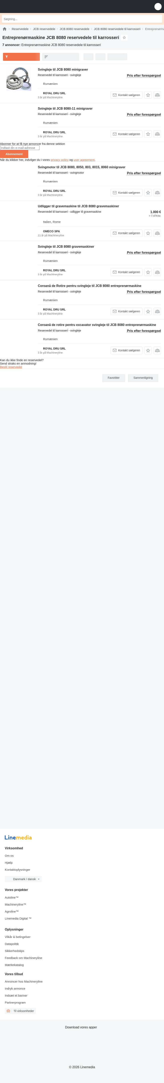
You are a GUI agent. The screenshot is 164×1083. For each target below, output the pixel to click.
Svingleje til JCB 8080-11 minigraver (65, 108)
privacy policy (60, 159)
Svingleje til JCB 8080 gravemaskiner (66, 246)
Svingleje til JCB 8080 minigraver (63, 69)
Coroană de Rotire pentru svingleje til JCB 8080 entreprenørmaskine (89, 286)
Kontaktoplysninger (17, 869)
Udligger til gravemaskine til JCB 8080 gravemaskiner (78, 206)
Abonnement (14, 154)
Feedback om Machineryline (23, 958)
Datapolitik (12, 944)
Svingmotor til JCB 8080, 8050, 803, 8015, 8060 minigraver (81, 167)
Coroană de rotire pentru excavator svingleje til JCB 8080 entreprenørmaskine (97, 325)
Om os (9, 855)
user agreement (84, 159)
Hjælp (9, 862)
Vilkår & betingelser (17, 937)
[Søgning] (158, 19)
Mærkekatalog (14, 965)
